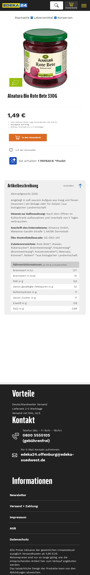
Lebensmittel (43, 17)
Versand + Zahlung (24, 506)
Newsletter (18, 495)
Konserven (65, 17)
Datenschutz (19, 539)
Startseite (22, 17)
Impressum (18, 517)
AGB (13, 528)
